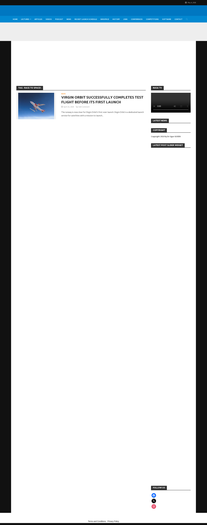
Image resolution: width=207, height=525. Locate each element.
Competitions (152, 19)
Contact (178, 19)
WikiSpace (104, 19)
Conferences (137, 19)
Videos (49, 19)
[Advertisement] (103, 66)
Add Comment (84, 107)
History (116, 19)
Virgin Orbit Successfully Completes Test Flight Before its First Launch (102, 100)
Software (166, 19)
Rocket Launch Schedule (86, 19)
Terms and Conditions (97, 521)
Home (15, 19)
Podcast (59, 19)
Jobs (125, 19)
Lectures (25, 19)
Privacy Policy (113, 521)
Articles (38, 19)
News (69, 19)
